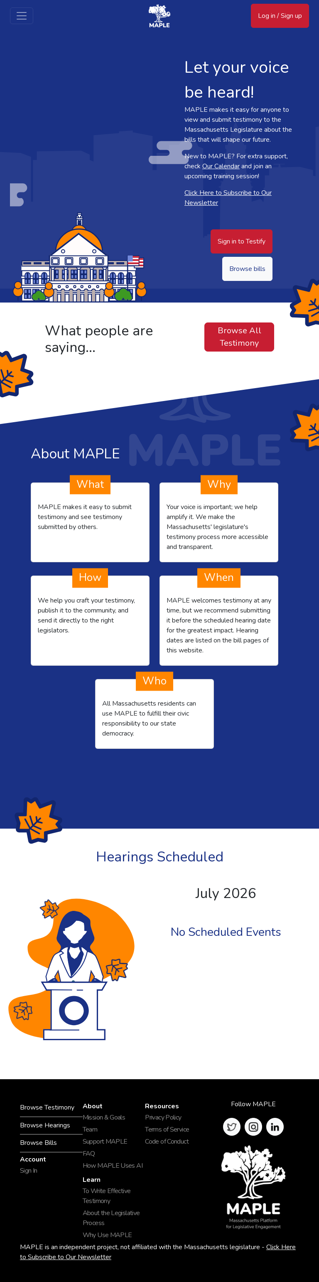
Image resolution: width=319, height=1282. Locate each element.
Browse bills (247, 268)
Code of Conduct (167, 1141)
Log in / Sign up (280, 15)
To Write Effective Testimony (107, 1196)
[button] (231, 1127)
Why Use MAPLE (107, 1235)
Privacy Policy (163, 1117)
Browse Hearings (45, 1125)
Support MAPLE (105, 1141)
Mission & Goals (104, 1117)
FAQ (89, 1153)
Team (90, 1129)
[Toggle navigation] (21, 15)
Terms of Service (167, 1129)
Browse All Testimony (239, 337)
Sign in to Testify (241, 241)
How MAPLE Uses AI (112, 1165)
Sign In (28, 1170)
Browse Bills (38, 1142)
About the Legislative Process (111, 1218)
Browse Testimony (47, 1107)
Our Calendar (221, 166)
